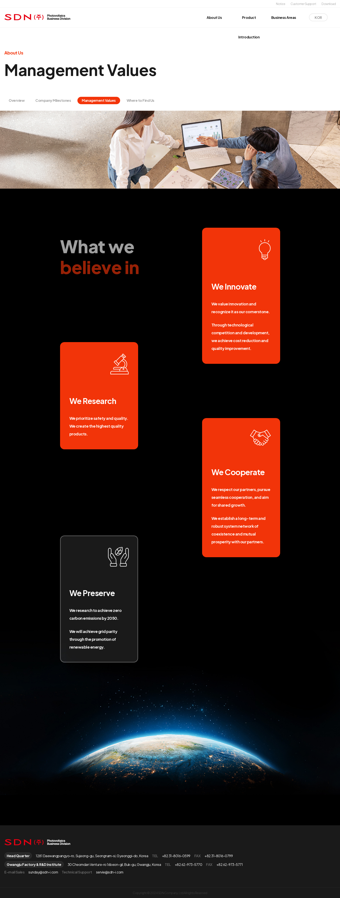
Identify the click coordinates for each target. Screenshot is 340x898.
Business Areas (283, 17)
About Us (214, 17)
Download (329, 4)
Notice (280, 4)
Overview (17, 100)
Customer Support (303, 4)
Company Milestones (53, 100)
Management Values (99, 100)
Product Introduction (249, 27)
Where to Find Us (140, 100)
